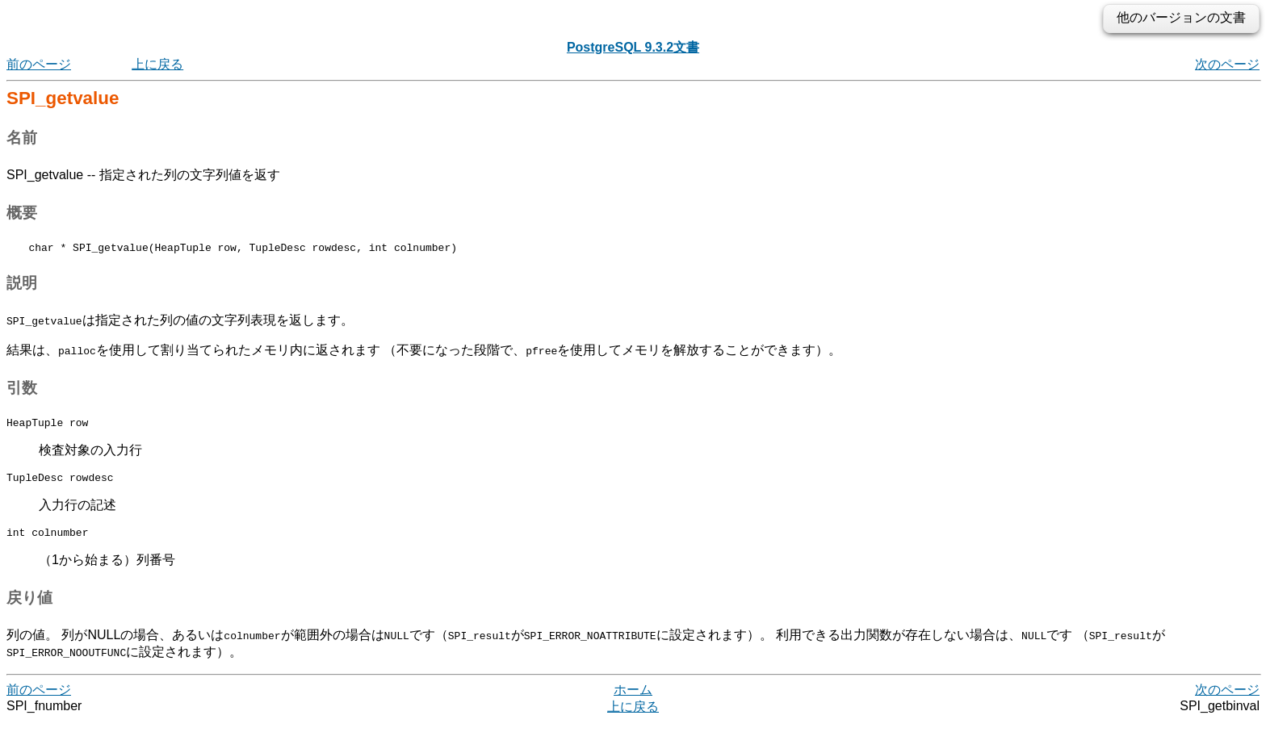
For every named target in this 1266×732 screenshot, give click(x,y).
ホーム (633, 699)
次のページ (1227, 64)
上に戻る (157, 64)
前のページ (38, 64)
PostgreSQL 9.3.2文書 (633, 47)
